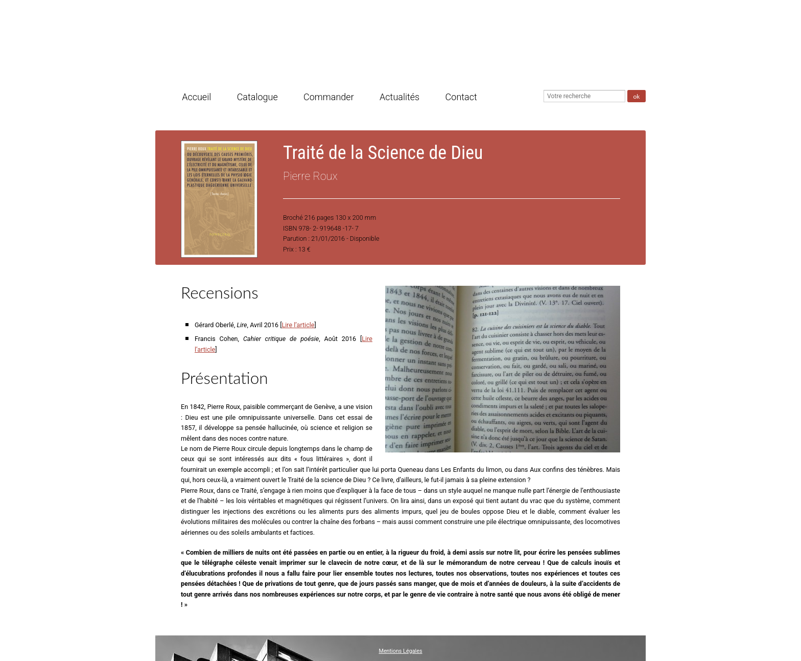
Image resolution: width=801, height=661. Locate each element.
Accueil (196, 97)
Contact (461, 97)
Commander (328, 97)
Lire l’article (297, 325)
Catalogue (257, 97)
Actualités (399, 97)
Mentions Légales (400, 651)
